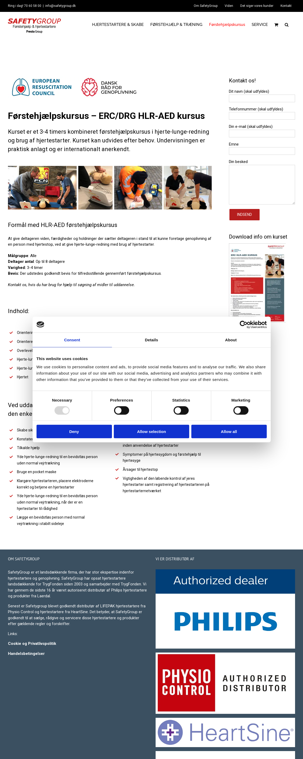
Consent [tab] (72, 339)
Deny (74, 431)
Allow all (229, 431)
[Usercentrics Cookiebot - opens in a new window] (243, 324)
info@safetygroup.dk (60, 6)
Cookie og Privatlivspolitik (32, 643)
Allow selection (151, 431)
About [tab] (231, 339)
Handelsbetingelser (26, 653)
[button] (286, 24)
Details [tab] (151, 339)
